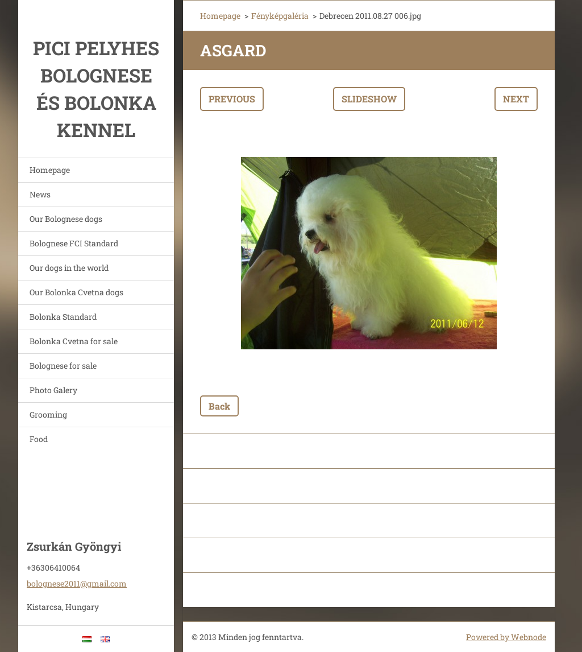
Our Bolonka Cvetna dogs (76, 292)
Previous (232, 99)
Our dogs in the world (69, 267)
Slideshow (369, 99)
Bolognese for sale (63, 365)
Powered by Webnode (506, 637)
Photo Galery (53, 390)
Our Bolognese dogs (66, 218)
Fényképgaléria (280, 15)
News (40, 194)
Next (516, 99)
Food (39, 439)
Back (219, 406)
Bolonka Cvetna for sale (74, 341)
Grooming (48, 414)
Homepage (50, 169)
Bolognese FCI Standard (74, 243)
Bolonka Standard (63, 316)
